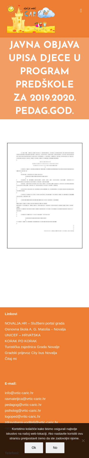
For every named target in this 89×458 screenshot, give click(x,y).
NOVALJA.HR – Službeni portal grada (35, 323)
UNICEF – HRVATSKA (23, 335)
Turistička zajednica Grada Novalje (32, 347)
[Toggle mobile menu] (81, 10)
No (55, 448)
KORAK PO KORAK (21, 341)
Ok (34, 448)
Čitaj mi (11, 359)
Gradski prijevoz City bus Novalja (31, 353)
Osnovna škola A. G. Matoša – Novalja (35, 329)
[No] (83, 440)
